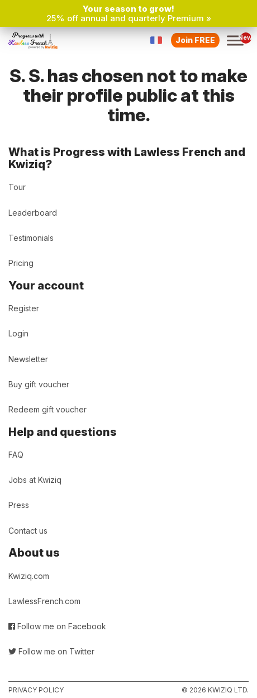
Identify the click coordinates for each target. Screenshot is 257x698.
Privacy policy (36, 690)
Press (18, 505)
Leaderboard (32, 212)
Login (18, 333)
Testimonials (31, 238)
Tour (17, 187)
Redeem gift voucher (47, 409)
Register (23, 308)
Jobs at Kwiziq (34, 480)
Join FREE (195, 40)
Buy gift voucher (38, 384)
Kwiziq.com (28, 576)
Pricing (21, 263)
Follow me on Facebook (57, 626)
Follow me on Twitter (51, 651)
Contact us (27, 530)
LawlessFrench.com (44, 601)
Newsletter (28, 359)
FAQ (15, 454)
